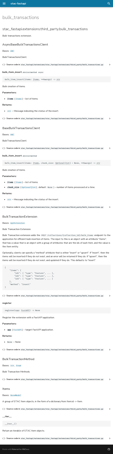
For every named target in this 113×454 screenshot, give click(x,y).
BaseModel (15, 395)
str (58, 79)
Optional (60, 163)
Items (36, 79)
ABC (12, 51)
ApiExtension (17, 223)
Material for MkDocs (20, 449)
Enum (18, 365)
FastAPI (25, 310)
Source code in (55, 64)
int (67, 163)
